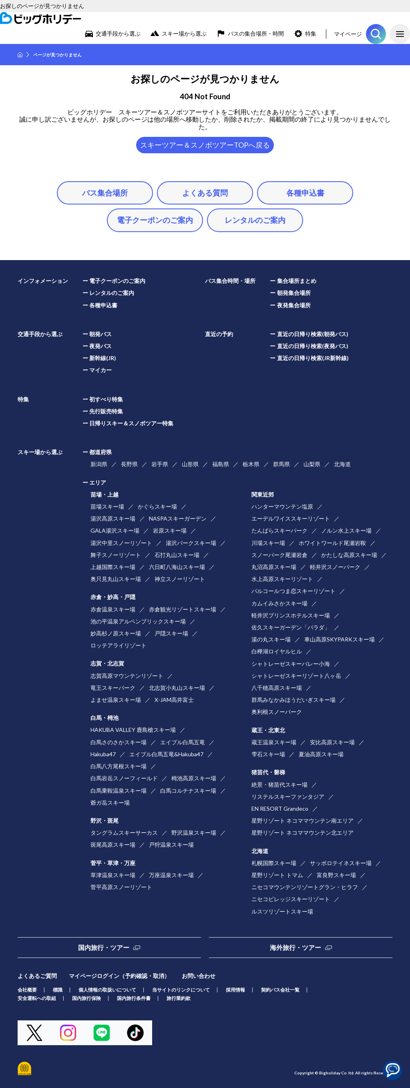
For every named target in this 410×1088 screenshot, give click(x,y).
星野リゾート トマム (277, 875)
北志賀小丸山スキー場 (177, 687)
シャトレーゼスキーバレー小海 (290, 663)
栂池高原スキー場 (193, 778)
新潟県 (98, 464)
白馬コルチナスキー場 (188, 790)
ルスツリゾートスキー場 (282, 911)
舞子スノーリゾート (115, 554)
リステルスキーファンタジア (287, 796)
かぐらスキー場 (157, 506)
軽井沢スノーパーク (335, 566)
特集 (310, 33)
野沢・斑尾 (104, 820)
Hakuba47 (103, 754)
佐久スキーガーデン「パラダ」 (290, 627)
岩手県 (159, 464)
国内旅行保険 (86, 998)
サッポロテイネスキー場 (341, 863)
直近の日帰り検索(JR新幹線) (313, 358)
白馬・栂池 (104, 717)
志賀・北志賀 (107, 663)
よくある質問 (205, 192)
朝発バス (100, 334)
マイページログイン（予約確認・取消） (119, 975)
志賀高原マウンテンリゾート (126, 675)
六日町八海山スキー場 (177, 566)
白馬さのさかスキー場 (118, 742)
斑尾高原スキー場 (112, 844)
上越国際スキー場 (112, 566)
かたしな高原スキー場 (349, 554)
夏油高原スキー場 (321, 754)
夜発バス (100, 346)
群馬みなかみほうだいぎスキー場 (293, 699)
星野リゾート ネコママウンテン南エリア (302, 820)
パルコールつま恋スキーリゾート (293, 590)
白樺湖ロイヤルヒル (276, 651)
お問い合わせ (198, 975)
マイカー (100, 370)
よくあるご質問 (37, 975)
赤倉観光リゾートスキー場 (182, 609)
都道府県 (100, 452)
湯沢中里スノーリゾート (121, 542)
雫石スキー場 (268, 754)
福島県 (220, 464)
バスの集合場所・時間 (256, 33)
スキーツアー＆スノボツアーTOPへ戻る (205, 144)
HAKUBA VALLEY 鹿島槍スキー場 (133, 729)
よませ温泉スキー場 (115, 699)
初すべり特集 (106, 399)
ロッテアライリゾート (118, 645)
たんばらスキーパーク (279, 530)
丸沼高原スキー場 (273, 566)
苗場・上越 (104, 494)
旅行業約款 (179, 998)
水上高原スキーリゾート (282, 578)
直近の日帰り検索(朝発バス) (312, 334)
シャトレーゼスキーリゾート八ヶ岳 (296, 675)
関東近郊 (262, 494)
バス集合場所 (105, 192)
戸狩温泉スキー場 (171, 844)
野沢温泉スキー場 (193, 832)
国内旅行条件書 (134, 998)
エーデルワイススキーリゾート (290, 518)
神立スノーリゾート (180, 578)
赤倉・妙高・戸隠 (112, 596)
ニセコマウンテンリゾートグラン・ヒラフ (304, 887)
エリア (97, 482)
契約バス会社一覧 (280, 990)
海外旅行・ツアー (295, 947)
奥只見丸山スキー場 (115, 578)
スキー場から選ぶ (184, 33)
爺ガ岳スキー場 (110, 802)
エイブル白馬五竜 (182, 742)
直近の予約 (219, 334)
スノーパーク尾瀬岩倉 (279, 554)
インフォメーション (43, 280)
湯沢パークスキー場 (191, 542)
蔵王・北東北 (268, 730)
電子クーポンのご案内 (155, 219)
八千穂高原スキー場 (276, 687)
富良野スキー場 (336, 875)
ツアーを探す (376, 34)
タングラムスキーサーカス (124, 832)
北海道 (342, 464)
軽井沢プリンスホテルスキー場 (290, 615)
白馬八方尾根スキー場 (118, 766)
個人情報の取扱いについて (107, 990)
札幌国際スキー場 (273, 863)
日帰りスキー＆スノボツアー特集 (131, 423)
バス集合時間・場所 (230, 280)
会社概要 (27, 990)
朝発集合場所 (294, 292)
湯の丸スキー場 (271, 639)
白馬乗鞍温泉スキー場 (118, 790)
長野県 (129, 464)
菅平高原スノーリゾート (121, 887)
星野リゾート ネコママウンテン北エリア (302, 832)
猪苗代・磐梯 (268, 772)
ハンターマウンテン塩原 (282, 506)
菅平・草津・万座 (112, 863)
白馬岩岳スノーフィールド (124, 778)
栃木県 (251, 464)
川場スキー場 (268, 542)
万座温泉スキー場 (171, 875)
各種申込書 (305, 192)
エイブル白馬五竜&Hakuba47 (166, 754)
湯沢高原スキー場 (112, 518)
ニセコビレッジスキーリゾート (290, 899)
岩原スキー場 (170, 530)
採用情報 (235, 990)
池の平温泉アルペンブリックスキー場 (138, 621)
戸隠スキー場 (171, 633)
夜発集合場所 (294, 305)
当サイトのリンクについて (181, 990)
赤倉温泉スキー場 (112, 609)
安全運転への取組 (37, 998)
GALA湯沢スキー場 (114, 530)
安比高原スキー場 (332, 742)
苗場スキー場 (107, 506)
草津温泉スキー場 (112, 875)
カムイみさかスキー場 (279, 603)
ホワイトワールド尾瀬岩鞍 (332, 542)
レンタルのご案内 (255, 219)
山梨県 (311, 464)
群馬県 (281, 464)
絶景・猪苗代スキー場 (279, 784)
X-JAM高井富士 (174, 699)
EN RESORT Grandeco (279, 808)
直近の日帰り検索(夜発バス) (312, 346)
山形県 (190, 464)
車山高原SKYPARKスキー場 (339, 639)
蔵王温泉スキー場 (273, 742)
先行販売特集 (106, 411)
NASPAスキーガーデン (178, 518)
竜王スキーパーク (112, 687)
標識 (57, 990)
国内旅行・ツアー (103, 947)
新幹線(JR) (102, 358)
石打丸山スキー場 (177, 554)
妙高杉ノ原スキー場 (115, 633)
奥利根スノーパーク (276, 711)
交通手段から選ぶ (118, 33)
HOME (20, 54)
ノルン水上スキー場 (346, 530)
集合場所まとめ (296, 280)
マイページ (348, 33)
